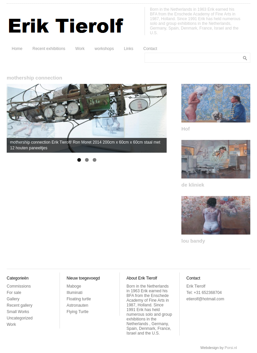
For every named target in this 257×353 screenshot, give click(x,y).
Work (80, 48)
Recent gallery (19, 305)
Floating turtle (79, 299)
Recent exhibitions (48, 48)
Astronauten (77, 305)
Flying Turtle (77, 311)
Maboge (74, 286)
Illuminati (74, 292)
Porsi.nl (231, 348)
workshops (104, 48)
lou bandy (193, 241)
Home (17, 48)
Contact (150, 48)
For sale (14, 292)
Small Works (18, 311)
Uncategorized (19, 318)
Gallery (13, 299)
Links (128, 48)
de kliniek (192, 185)
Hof (185, 129)
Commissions (19, 286)
